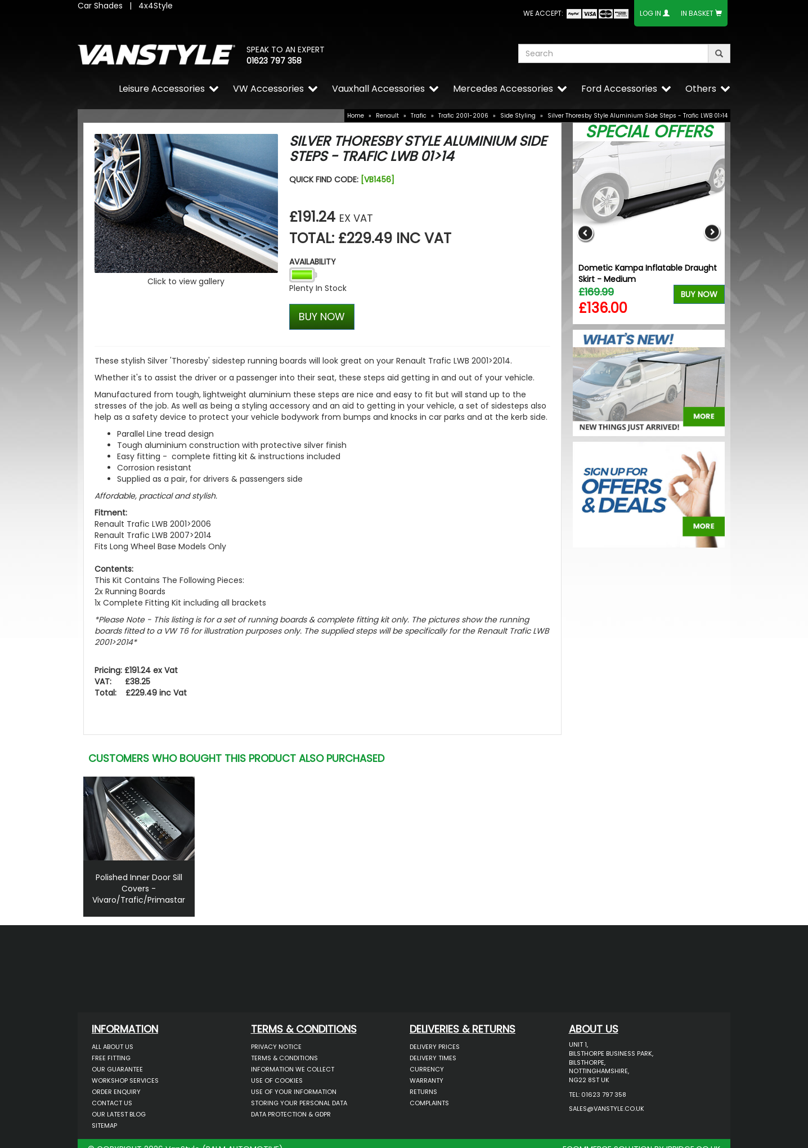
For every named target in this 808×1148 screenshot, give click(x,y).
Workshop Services (125, 1080)
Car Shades (100, 5)
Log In (650, 13)
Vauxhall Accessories (378, 88)
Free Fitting (111, 1057)
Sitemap (104, 1125)
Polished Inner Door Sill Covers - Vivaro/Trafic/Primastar (138, 888)
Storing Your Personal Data (299, 1102)
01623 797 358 (274, 60)
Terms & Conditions (284, 1057)
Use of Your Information (293, 1091)
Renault (387, 115)
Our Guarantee (117, 1069)
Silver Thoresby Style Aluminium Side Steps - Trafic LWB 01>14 (637, 115)
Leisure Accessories (162, 88)
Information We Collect (292, 1069)
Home (355, 115)
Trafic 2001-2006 (463, 115)
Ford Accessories (619, 88)
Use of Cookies (277, 1080)
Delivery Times (433, 1057)
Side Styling (518, 115)
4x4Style (155, 5)
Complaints (429, 1102)
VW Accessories (268, 88)
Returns (423, 1091)
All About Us (112, 1046)
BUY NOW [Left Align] (322, 317)
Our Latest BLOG (119, 1114)
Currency (427, 1069)
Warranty (426, 1080)
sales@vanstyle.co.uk (606, 1108)
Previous (585, 233)
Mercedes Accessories (503, 88)
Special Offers (648, 132)
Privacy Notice (276, 1046)
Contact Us (112, 1102)
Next (712, 233)
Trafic (419, 115)
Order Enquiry (116, 1091)
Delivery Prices (435, 1046)
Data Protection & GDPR (291, 1114)
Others (700, 88)
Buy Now (699, 294)
